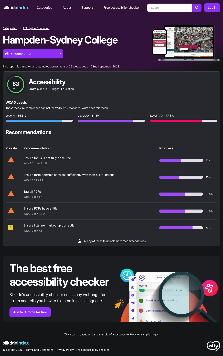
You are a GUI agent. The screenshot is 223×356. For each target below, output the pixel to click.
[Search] (169, 8)
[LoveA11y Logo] (213, 347)
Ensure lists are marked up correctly (49, 225)
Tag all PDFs (32, 191)
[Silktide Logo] (16, 343)
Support (87, 7)
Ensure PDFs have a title (40, 208)
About (67, 7)
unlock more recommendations (126, 241)
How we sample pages (144, 334)
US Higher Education (36, 28)
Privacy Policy (65, 349)
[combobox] (33, 53)
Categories (44, 7)
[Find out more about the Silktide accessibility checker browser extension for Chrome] (111, 289)
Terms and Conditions (39, 349)
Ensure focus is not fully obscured (47, 158)
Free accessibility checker (121, 7)
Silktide (10, 349)
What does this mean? (95, 108)
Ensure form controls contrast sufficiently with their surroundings (69, 175)
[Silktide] (16, 7)
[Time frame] (33, 53)
